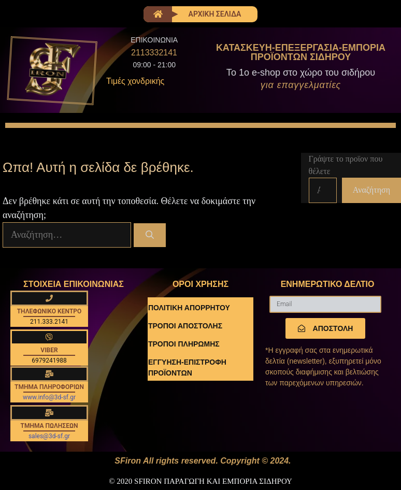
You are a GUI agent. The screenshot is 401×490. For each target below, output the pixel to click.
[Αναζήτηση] (150, 235)
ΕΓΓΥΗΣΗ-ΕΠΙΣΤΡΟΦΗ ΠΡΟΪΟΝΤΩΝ (187, 367)
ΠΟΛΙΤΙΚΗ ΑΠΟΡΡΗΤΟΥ (189, 308)
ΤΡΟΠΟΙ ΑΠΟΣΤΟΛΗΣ (185, 326)
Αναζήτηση (371, 189)
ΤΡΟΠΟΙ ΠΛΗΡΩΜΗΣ (184, 344)
